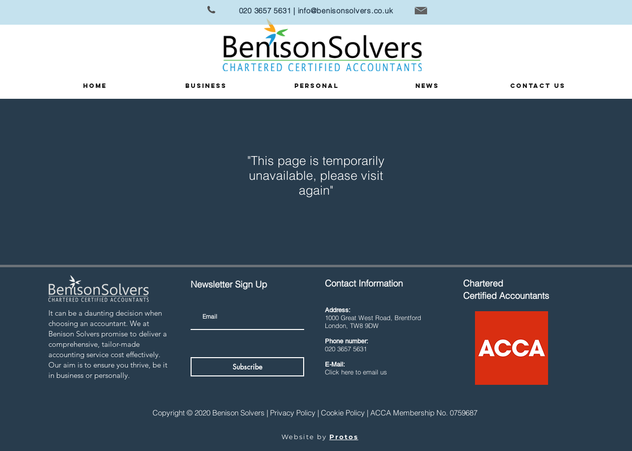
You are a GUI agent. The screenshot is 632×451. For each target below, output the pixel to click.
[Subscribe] (247, 366)
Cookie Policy (343, 412)
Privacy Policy (293, 412)
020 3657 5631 (265, 10)
